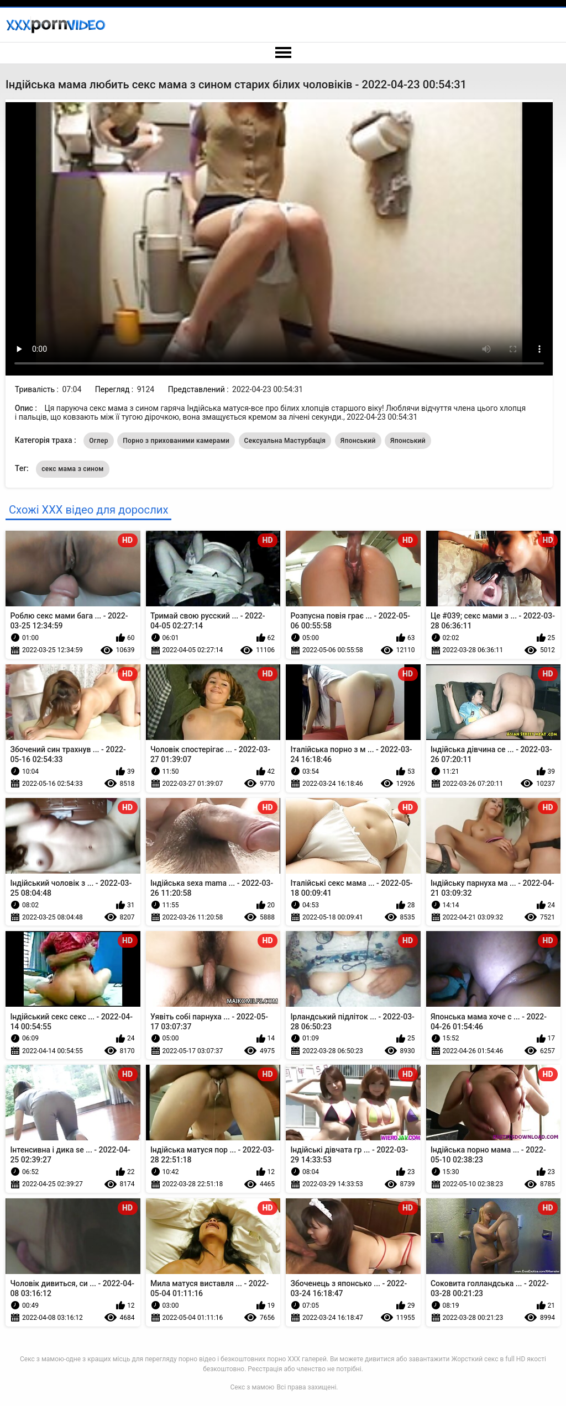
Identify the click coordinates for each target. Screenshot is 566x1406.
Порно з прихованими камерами (176, 441)
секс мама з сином (72, 469)
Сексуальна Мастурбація (285, 441)
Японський (358, 441)
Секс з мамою (252, 1387)
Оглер (98, 441)
